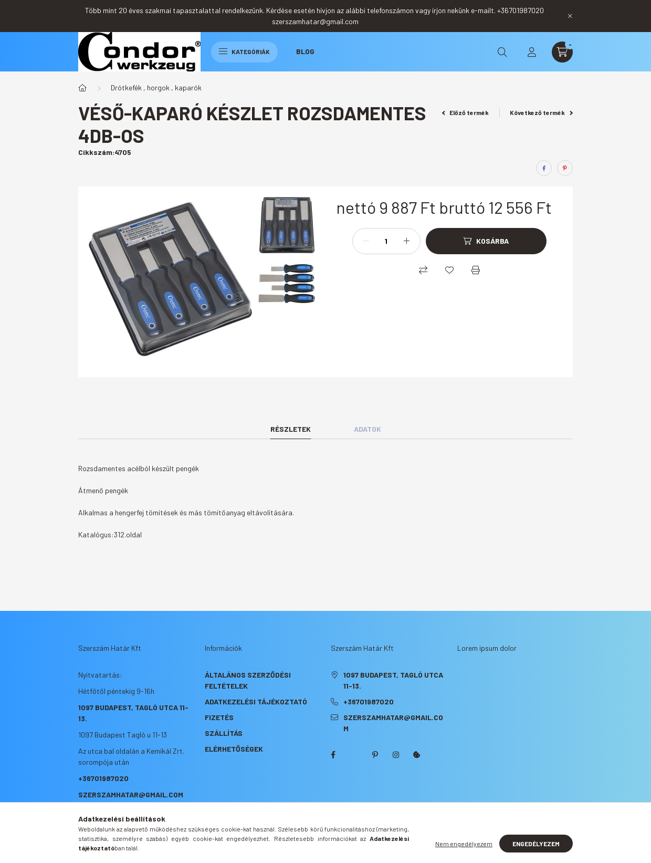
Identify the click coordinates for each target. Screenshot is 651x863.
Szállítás (224, 733)
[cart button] (562, 52)
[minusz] (366, 241)
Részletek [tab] (290, 428)
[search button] (502, 52)
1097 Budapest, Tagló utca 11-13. (393, 680)
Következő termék (541, 112)
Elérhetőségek (234, 748)
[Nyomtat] (475, 269)
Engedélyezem (536, 843)
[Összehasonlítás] (423, 269)
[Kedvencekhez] (449, 269)
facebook (332, 754)
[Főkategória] (82, 87)
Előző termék (465, 112)
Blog (305, 51)
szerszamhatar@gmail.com (130, 794)
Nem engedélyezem (463, 843)
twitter (353, 754)
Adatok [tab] (367, 428)
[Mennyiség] (386, 241)
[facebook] (544, 168)
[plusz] (407, 241)
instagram (395, 754)
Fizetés (219, 717)
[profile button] (531, 52)
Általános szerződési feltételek (248, 680)
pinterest (374, 754)
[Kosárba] (486, 241)
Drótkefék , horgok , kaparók (156, 87)
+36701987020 (103, 778)
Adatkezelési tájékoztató (256, 701)
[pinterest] (565, 168)
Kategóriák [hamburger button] (244, 51)
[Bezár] (570, 16)
